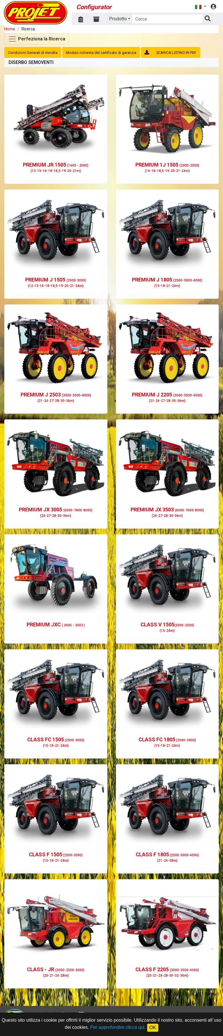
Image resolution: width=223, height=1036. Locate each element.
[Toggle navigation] (36, 39)
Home (9, 29)
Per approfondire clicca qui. (118, 1027)
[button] (200, 6)
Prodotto (118, 18)
